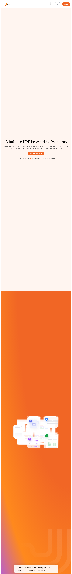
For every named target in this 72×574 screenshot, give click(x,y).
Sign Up (66, 4)
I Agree (53, 569)
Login (57, 4)
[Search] (50, 4)
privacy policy (30, 570)
